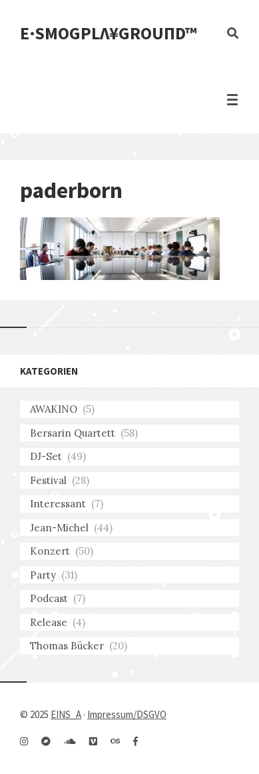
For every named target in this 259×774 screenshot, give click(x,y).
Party (43, 575)
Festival (48, 480)
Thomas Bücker (67, 645)
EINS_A (66, 714)
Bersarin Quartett (72, 433)
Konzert (50, 551)
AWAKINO (53, 409)
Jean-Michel (59, 527)
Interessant (58, 503)
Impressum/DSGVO (126, 714)
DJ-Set (46, 456)
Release (48, 622)
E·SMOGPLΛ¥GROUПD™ (108, 33)
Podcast (49, 598)
